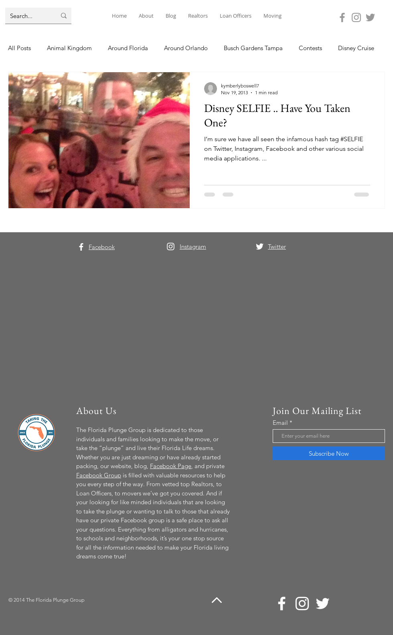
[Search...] (27, 16)
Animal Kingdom (69, 48)
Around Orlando (186, 48)
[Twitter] (370, 17)
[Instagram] (356, 17)
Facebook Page (170, 466)
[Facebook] (342, 17)
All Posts (19, 48)
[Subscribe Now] (329, 453)
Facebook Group (98, 475)
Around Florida (128, 48)
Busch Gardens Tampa (253, 48)
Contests (310, 48)
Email (280, 423)
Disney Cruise (356, 48)
